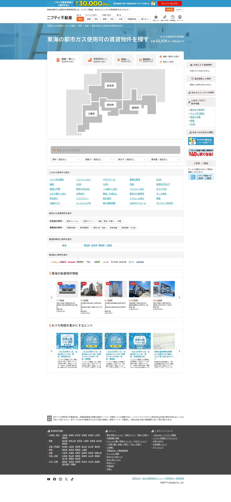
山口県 (90, 456)
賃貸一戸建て (142, 435)
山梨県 (71, 446)
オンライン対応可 (164, 203)
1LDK (105, 184)
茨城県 (92, 440)
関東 (50, 440)
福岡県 (64, 461)
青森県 (71, 435)
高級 (52, 184)
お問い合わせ (158, 441)
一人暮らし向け (110, 188)
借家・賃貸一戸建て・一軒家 (109, 221)
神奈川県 (72, 440)
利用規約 (169, 478)
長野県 (77, 446)
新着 (158, 198)
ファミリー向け (137, 188)
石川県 (90, 446)
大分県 (90, 461)
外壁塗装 (110, 466)
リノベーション (83, 179)
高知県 (77, 458)
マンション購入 (113, 441)
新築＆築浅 (135, 179)
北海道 (64, 435)
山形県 (97, 435)
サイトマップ (158, 447)
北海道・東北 (54, 435)
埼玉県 (79, 440)
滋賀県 (84, 452)
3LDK (78, 184)
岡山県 (71, 456)
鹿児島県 (65, 464)
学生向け (54, 198)
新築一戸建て (123, 444)
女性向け (80, 193)
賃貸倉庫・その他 (128, 227)
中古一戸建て (136, 444)
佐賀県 (71, 461)
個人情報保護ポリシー (153, 478)
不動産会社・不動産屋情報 (117, 450)
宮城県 (84, 435)
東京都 (64, 440)
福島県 (64, 437)
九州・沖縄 (53, 461)
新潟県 (64, 446)
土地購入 (110, 447)
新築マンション (126, 441)
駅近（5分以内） (83, 188)
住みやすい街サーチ (115, 456)
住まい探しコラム (114, 460)
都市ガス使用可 (137, 193)
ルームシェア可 (83, 203)
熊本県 (84, 461)
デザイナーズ (109, 179)
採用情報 (180, 478)
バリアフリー (82, 198)
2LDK (158, 179)
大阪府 (64, 452)
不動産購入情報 (113, 438)
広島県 (64, 456)
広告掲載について (160, 444)
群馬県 (64, 443)
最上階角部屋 (109, 203)
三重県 (109, 245)
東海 (64, 245)
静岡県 (102, 245)
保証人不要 (55, 188)
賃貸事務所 (84, 227)
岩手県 (77, 435)
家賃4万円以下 (163, 184)
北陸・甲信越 (54, 446)
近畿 (50, 452)
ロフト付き (161, 188)
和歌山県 (98, 452)
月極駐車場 (71, 227)
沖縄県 (73, 464)
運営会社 (136, 478)
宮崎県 (97, 461)
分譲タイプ (55, 203)
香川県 (64, 458)
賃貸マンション (73, 221)
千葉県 (86, 440)
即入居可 (107, 198)
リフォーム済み (137, 198)
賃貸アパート (88, 221)
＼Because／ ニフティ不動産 (164, 435)
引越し (109, 469)
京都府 (77, 452)
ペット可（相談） (57, 179)
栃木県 (99, 440)
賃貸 (108, 435)
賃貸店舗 (113, 227)
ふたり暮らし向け (58, 193)
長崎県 (77, 461)
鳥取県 (77, 456)
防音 (132, 184)
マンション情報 (113, 453)
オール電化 (161, 193)
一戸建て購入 (112, 444)
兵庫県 (71, 452)
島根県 (84, 456)
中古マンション (140, 441)
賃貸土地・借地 (99, 227)
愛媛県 (71, 458)
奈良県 (90, 452)
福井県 (97, 446)
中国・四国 (53, 456)
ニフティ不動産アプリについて (165, 438)
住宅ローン (111, 463)
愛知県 (87, 245)
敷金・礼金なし (110, 193)
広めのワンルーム (138, 203)
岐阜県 (94, 245)
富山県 (84, 446)
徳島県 (97, 456)
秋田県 (90, 435)
